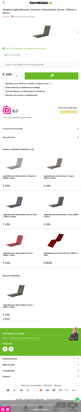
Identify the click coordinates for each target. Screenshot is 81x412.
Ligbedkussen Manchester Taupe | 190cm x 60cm (59, 177)
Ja (61, 405)
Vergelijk (6, 16)
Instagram (11, 348)
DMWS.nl (59, 399)
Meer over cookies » (41, 409)
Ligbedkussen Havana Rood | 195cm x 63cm (61, 254)
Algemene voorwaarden (31, 385)
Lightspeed (39, 399)
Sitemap (57, 385)
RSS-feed (48, 385)
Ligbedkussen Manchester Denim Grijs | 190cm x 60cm (20, 215)
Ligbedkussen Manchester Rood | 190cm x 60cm (18, 254)
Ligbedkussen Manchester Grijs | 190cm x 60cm (61, 215)
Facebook (5, 348)
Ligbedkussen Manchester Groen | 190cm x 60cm (18, 306)
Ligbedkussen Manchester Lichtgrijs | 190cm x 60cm (19, 177)
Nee (72, 405)
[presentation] (75, 32)
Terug (3, 2)
